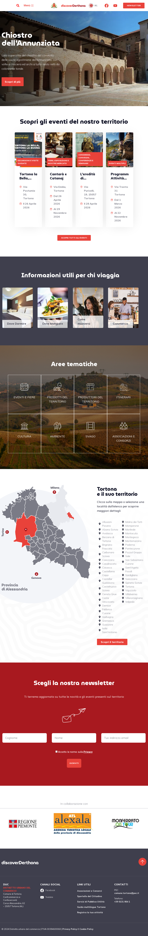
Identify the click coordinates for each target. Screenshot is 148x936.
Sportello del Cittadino (89, 896)
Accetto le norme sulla (75, 752)
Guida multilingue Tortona (91, 907)
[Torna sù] (142, 862)
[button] (18, 5)
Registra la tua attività (90, 912)
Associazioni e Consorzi (89, 891)
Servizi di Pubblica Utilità (90, 901)
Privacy (88, 751)
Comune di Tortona (12, 894)
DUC (6, 884)
